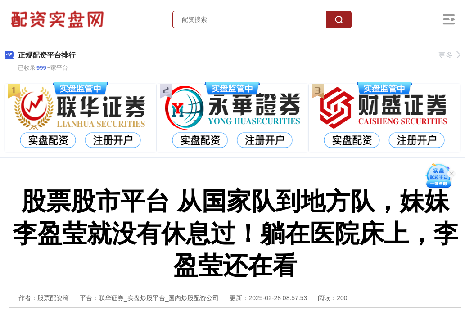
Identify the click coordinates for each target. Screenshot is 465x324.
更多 (449, 55)
